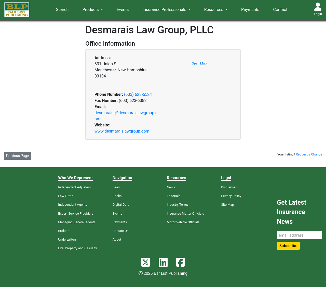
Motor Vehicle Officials (183, 222)
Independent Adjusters (74, 187)
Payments (250, 9)
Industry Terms (177, 204)
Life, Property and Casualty (77, 248)
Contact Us (121, 231)
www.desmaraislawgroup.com (121, 131)
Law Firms (65, 196)
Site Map (227, 204)
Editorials (173, 196)
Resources (214, 9)
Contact (280, 9)
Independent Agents (72, 204)
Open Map (199, 63)
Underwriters (67, 239)
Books (117, 196)
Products (91, 9)
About (117, 239)
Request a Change (309, 154)
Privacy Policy (231, 196)
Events (123, 9)
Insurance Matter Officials (185, 213)
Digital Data (121, 204)
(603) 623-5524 (138, 94)
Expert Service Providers (75, 213)
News (171, 187)
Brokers (63, 231)
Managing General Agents (77, 222)
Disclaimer (228, 187)
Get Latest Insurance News (291, 212)
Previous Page (17, 156)
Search (62, 9)
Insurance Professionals (165, 9)
